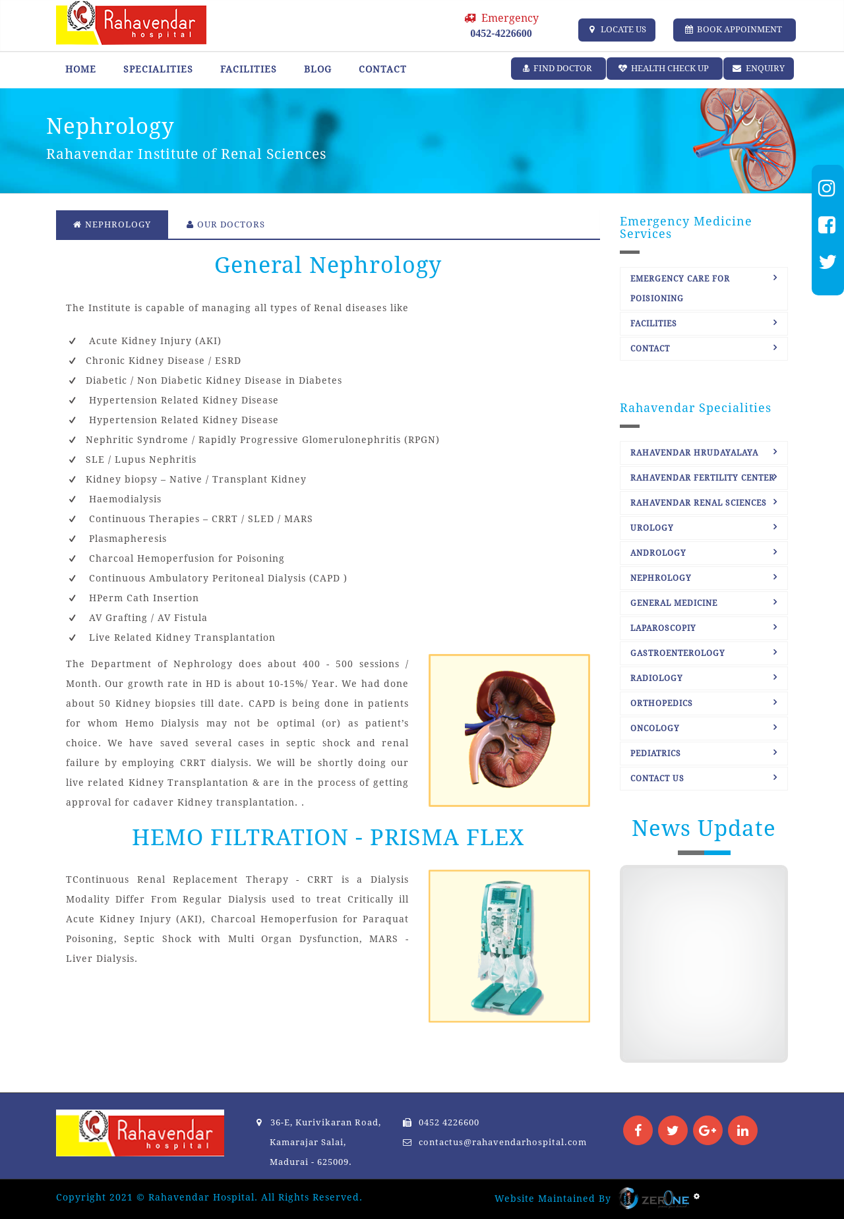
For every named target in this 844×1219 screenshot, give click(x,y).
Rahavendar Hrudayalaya (694, 453)
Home (80, 69)
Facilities (248, 69)
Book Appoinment (734, 29)
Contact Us (657, 778)
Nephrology (661, 578)
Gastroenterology (677, 653)
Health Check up (665, 68)
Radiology (656, 678)
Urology (652, 528)
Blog (318, 69)
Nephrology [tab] (112, 224)
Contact (383, 69)
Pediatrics (655, 753)
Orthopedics (661, 703)
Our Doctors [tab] (226, 224)
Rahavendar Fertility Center (702, 478)
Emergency (501, 25)
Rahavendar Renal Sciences (698, 503)
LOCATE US (617, 29)
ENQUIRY (759, 68)
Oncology (655, 728)
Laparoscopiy (663, 628)
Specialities (158, 69)
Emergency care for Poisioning (680, 288)
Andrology (658, 553)
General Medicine (673, 603)
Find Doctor (558, 68)
